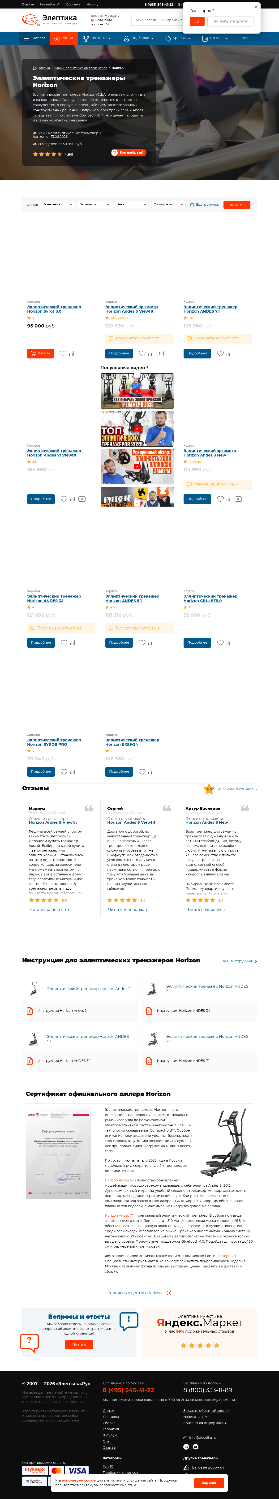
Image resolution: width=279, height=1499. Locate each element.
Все (237, 961)
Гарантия (111, 1429)
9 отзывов (244, 789)
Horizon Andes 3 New (206, 822)
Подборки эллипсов (120, 1472)
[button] (179, 38)
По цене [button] (217, 38)
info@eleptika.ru (199, 1438)
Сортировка (163, 204)
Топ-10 (108, 1466)
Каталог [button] (34, 38)
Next (137, 503)
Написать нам (195, 1417)
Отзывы (109, 1447)
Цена (120, 204)
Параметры (88, 204)
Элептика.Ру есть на (200, 1333)
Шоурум (110, 1435)
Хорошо (209, 1483)
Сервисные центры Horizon (139, 1293)
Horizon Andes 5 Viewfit (53, 822)
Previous (137, 374)
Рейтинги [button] (99, 38)
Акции (67, 38)
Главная (28, 4)
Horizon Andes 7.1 (119, 1215)
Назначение (51, 204)
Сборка (109, 1423)
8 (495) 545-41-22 (159, 4)
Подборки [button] (140, 38)
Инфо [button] (90, 4)
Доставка (73, 4)
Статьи (109, 1411)
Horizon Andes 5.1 (119, 1180)
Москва (110, 15)
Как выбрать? (50, 4)
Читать (79, 1345)
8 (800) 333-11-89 (207, 1390)
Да (197, 21)
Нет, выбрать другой (230, 21)
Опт (106, 1441)
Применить (236, 204)
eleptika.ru (230, 1256)
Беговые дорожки (208, 1467)
